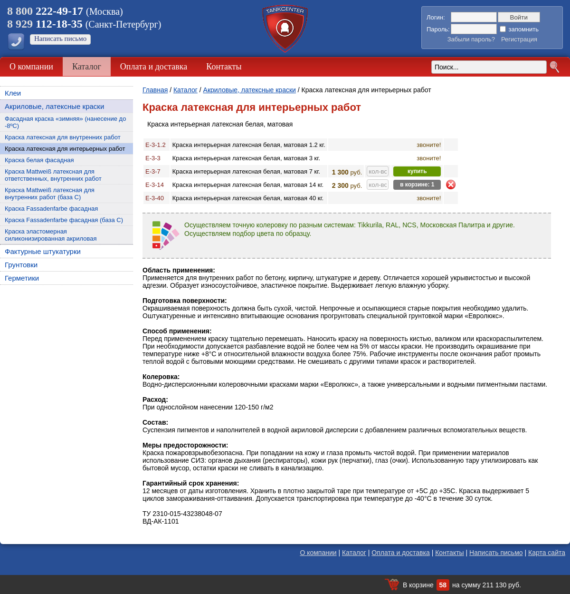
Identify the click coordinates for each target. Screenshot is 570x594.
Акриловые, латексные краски (54, 106)
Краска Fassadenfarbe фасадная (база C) (64, 220)
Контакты (223, 66)
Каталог (86, 66)
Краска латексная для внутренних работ (63, 137)
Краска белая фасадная (39, 160)
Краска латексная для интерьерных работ (65, 148)
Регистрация (519, 39)
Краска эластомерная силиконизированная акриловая (50, 235)
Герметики (22, 278)
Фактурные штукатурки (43, 251)
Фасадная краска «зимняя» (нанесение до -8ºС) (65, 122)
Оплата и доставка (153, 66)
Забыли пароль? (471, 39)
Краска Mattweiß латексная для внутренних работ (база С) (50, 193)
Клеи (13, 93)
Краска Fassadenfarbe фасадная (51, 208)
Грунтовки (21, 265)
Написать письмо (60, 38)
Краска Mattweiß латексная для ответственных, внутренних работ (53, 175)
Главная (155, 90)
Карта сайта (546, 552)
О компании (31, 66)
